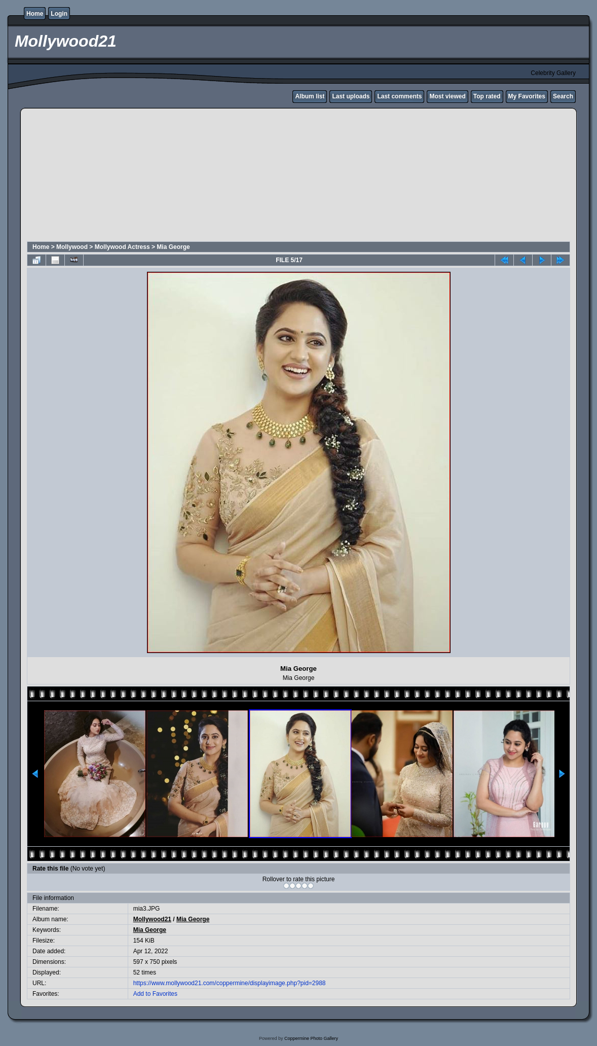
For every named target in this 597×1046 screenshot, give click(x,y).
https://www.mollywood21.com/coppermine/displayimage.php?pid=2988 (229, 983)
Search (563, 96)
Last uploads (350, 96)
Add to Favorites (155, 993)
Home (34, 13)
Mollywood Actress (122, 246)
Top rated (487, 96)
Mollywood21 (152, 919)
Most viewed (447, 96)
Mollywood (72, 246)
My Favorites (526, 96)
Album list (309, 96)
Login (59, 13)
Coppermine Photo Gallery (311, 1038)
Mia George (173, 246)
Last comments (399, 96)
